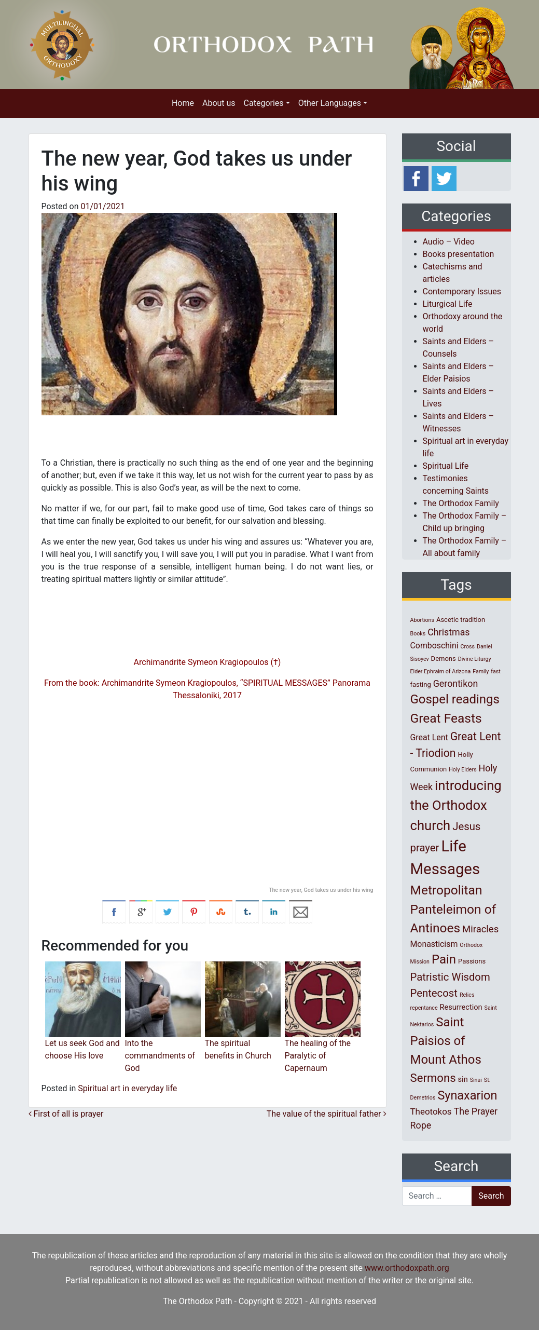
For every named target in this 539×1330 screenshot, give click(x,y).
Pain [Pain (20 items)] (444, 959)
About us (219, 103)
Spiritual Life (446, 466)
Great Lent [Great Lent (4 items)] (429, 737)
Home (183, 103)
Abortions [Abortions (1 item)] (422, 620)
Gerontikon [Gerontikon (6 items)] (455, 683)
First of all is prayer (66, 1114)
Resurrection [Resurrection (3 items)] (461, 1007)
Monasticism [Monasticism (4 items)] (434, 944)
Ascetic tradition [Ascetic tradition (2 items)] (460, 619)
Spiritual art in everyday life (127, 1088)
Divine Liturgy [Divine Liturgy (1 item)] (474, 659)
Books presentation (458, 254)
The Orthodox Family (461, 503)
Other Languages (329, 103)
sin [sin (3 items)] (463, 1079)
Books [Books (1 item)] (418, 633)
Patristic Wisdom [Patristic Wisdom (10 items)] (450, 977)
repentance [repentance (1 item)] (424, 1008)
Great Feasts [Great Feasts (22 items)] (446, 718)
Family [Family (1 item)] (481, 671)
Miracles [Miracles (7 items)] (480, 929)
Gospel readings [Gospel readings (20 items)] (455, 699)
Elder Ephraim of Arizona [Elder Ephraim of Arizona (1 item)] (440, 671)
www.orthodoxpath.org (407, 1268)
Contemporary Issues (462, 291)
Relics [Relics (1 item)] (467, 995)
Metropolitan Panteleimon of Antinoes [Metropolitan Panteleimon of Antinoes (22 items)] (453, 909)
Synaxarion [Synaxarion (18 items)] (467, 1095)
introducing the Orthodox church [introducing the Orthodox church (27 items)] (456, 805)
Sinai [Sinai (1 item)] (476, 1080)
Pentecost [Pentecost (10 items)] (434, 993)
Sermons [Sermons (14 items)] (433, 1077)
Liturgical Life (448, 304)
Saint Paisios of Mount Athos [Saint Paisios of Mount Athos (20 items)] (445, 1041)
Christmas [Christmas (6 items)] (448, 632)
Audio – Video (449, 242)
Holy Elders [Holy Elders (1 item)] (462, 769)
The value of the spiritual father (326, 1114)
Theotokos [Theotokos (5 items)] (431, 1111)
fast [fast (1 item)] (496, 671)
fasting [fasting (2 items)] (420, 684)
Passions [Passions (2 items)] (472, 961)
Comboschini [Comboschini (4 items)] (434, 645)
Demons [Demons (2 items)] (443, 658)
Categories (264, 103)
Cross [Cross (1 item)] (467, 646)
